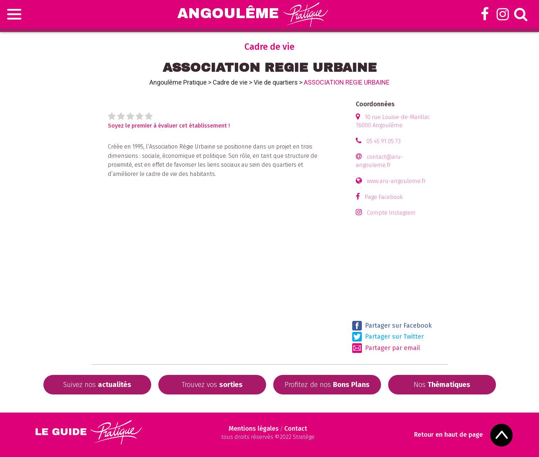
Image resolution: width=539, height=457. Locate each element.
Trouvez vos (212, 384)
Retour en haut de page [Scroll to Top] (448, 435)
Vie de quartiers (276, 82)
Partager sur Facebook (392, 325)
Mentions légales (254, 428)
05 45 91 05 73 (383, 141)
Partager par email (386, 348)
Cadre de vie (230, 82)
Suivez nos (97, 384)
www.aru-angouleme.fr (396, 181)
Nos (442, 384)
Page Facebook (384, 197)
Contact (295, 428)
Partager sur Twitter (388, 337)
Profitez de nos (327, 384)
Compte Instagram (391, 212)
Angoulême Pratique (178, 82)
